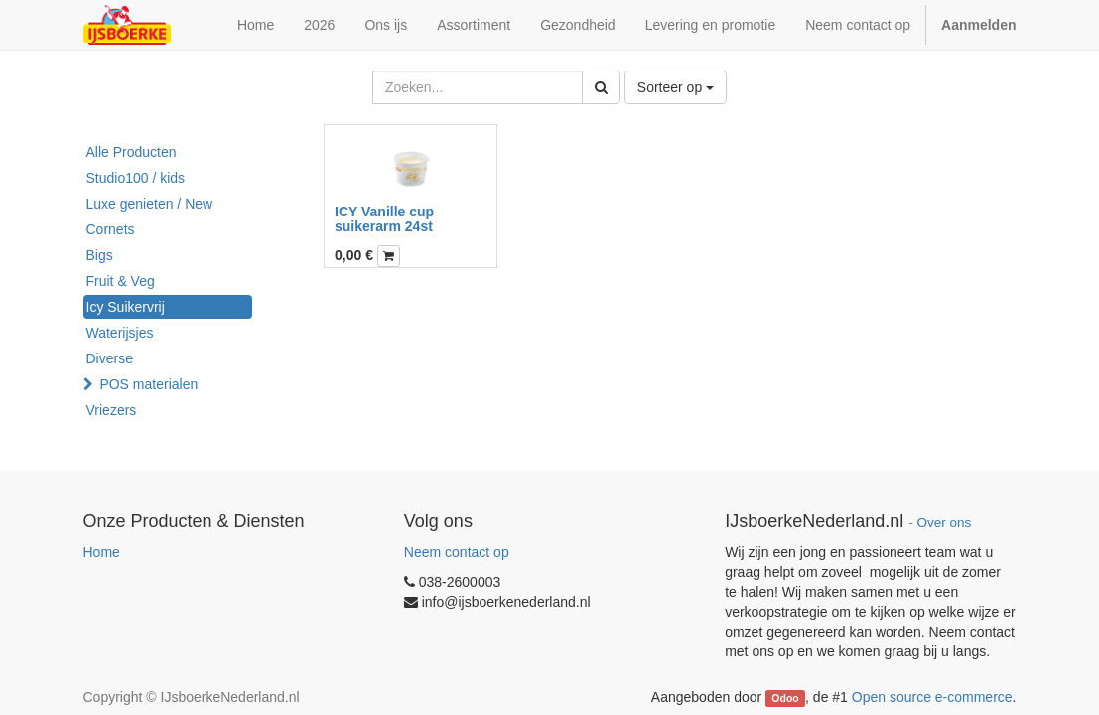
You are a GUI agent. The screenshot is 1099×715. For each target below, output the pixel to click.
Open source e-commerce (932, 697)
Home (101, 552)
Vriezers (111, 410)
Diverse (109, 358)
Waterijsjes (120, 333)
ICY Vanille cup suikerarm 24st (384, 219)
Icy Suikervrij (125, 307)
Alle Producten (131, 152)
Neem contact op (456, 552)
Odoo (784, 698)
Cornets (110, 229)
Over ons (944, 522)
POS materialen (148, 384)
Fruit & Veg (120, 281)
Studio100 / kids (136, 178)
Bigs (99, 255)
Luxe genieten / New (149, 204)
